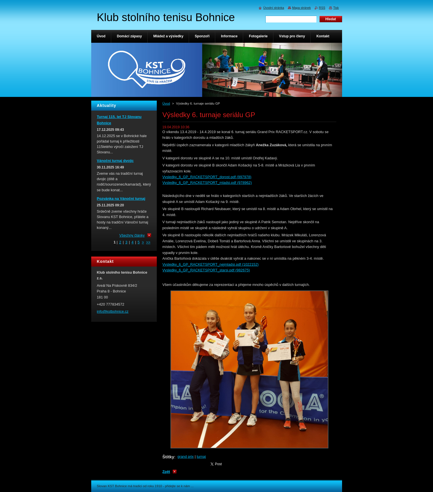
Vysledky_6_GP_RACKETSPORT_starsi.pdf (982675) (206, 270)
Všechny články (132, 235)
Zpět (166, 471)
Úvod (166, 103)
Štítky (168, 456)
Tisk (336, 7)
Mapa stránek (301, 7)
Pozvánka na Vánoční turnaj (121, 198)
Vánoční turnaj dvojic (115, 160)
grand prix (186, 456)
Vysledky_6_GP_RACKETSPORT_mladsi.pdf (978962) (207, 182)
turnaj (201, 456)
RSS (322, 7)
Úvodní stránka (273, 7)
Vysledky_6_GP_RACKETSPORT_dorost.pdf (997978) (206, 177)
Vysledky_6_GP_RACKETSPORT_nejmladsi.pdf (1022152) (210, 264)
